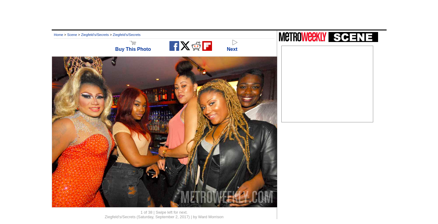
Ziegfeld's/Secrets (95, 35)
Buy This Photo (133, 46)
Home (58, 35)
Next (232, 46)
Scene (72, 35)
